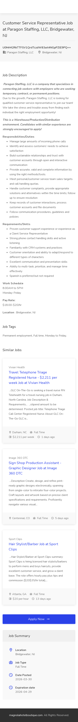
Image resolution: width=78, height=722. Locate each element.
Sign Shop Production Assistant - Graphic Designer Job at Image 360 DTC (35, 468)
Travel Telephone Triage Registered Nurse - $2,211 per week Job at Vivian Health (33, 377)
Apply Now (39, 619)
